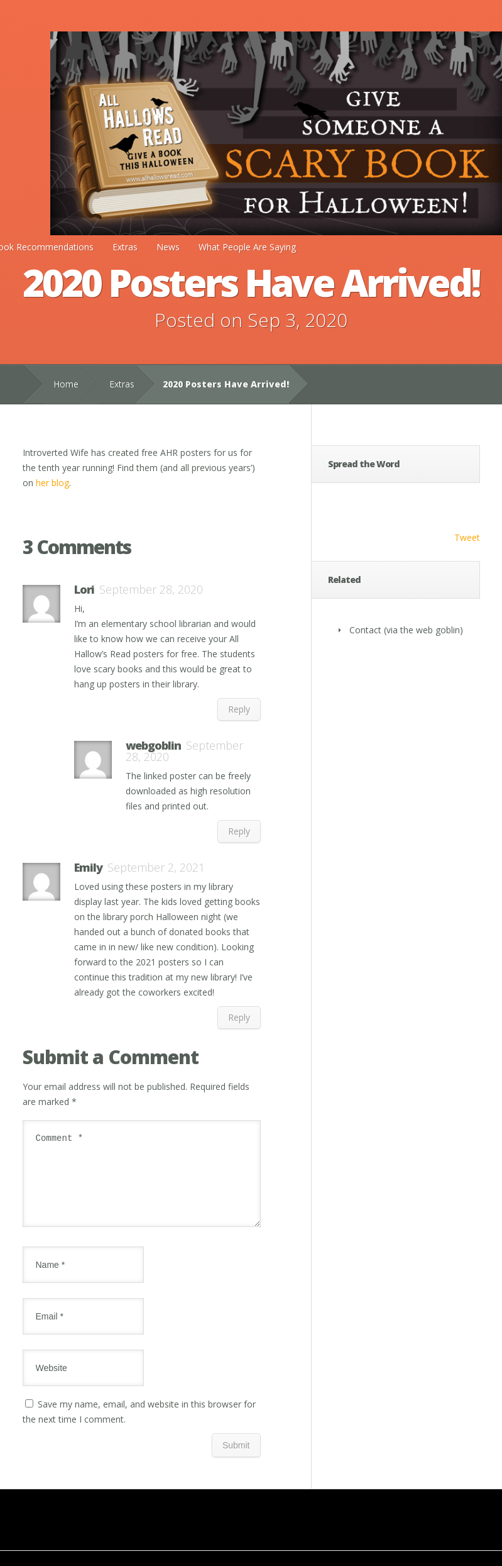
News (168, 247)
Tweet (467, 537)
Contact (365, 630)
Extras (125, 247)
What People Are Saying (247, 247)
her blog (52, 483)
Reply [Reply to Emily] (239, 1017)
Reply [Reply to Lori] (239, 709)
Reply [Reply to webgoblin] (239, 831)
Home (66, 384)
